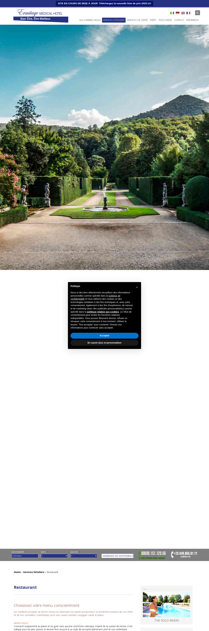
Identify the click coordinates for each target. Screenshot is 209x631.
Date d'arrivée (18, 552)
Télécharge (165, 20)
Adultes (75, 552)
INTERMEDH (192, 20)
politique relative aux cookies (103, 312)
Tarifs (153, 20)
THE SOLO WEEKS (166, 620)
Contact (179, 20)
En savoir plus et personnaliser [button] (104, 342)
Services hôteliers (114, 20)
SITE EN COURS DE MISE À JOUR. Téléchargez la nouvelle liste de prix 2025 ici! (104, 3)
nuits (44, 552)
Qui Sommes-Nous (90, 20)
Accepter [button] (104, 335)
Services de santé (137, 20)
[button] (136, 287)
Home (17, 572)
